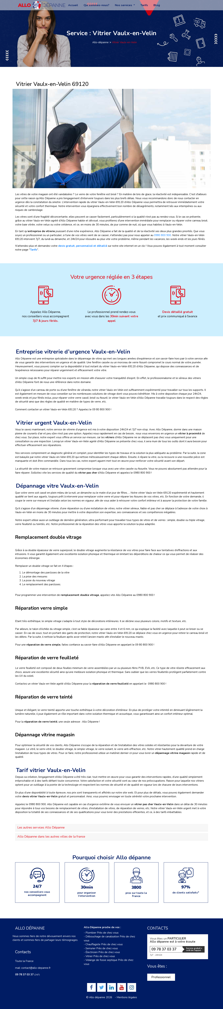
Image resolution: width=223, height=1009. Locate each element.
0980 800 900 (162, 235)
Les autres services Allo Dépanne (41, 827)
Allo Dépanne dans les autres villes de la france (51, 836)
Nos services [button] (124, 5)
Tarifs (144, 5)
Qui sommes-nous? (96, 5)
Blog (156, 5)
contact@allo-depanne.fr (36, 968)
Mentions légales (127, 997)
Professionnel (161, 977)
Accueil (73, 5)
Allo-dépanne (100, 42)
